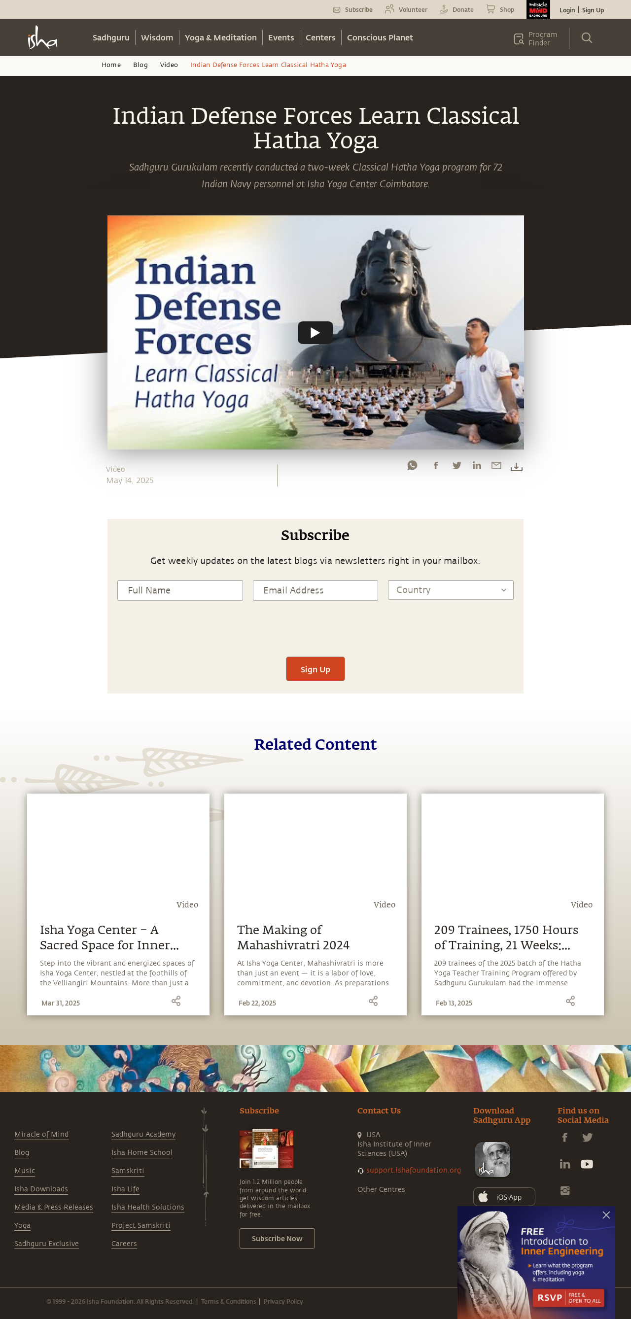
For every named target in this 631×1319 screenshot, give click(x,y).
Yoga (22, 1225)
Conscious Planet (380, 37)
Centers (321, 37)
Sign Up (593, 10)
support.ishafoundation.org (413, 1170)
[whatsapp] (412, 467)
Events (281, 37)
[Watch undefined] (315, 332)
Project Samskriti (141, 1225)
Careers (124, 1244)
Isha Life (125, 1189)
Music (24, 1171)
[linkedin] (477, 467)
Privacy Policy (283, 1301)
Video (169, 65)
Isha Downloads (41, 1189)
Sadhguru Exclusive (46, 1244)
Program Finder (543, 39)
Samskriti (127, 1171)
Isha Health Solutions (147, 1207)
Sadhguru (111, 37)
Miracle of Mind (41, 1134)
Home (111, 65)
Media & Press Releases (53, 1207)
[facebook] (435, 468)
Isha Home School (142, 1152)
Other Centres (381, 1189)
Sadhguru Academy (143, 1134)
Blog (140, 65)
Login (567, 10)
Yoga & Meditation (221, 37)
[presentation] (315, 627)
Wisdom (157, 37)
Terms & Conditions (228, 1301)
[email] (496, 467)
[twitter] (456, 467)
